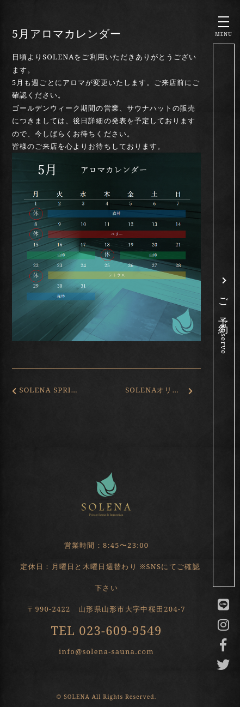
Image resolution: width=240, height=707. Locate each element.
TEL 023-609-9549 (106, 630)
